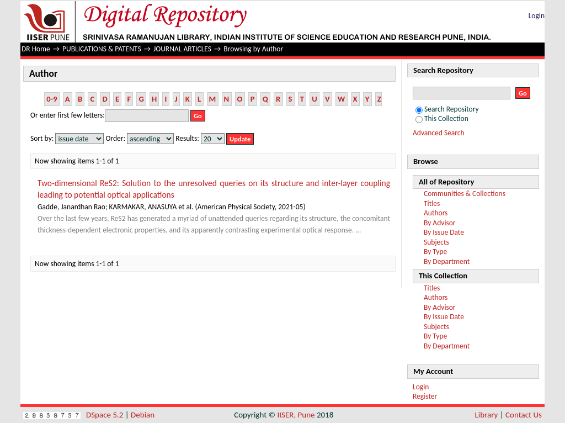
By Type (435, 251)
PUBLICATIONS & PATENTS (101, 49)
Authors (435, 213)
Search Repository (447, 109)
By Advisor (440, 223)
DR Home (36, 49)
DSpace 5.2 (105, 415)
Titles (432, 203)
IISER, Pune (296, 415)
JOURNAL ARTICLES (182, 49)
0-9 (51, 99)
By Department (447, 261)
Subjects (436, 242)
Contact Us (523, 415)
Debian (142, 415)
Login (537, 15)
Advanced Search (439, 133)
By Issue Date (444, 232)
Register (425, 396)
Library (486, 415)
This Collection (441, 118)
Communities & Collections (464, 193)
